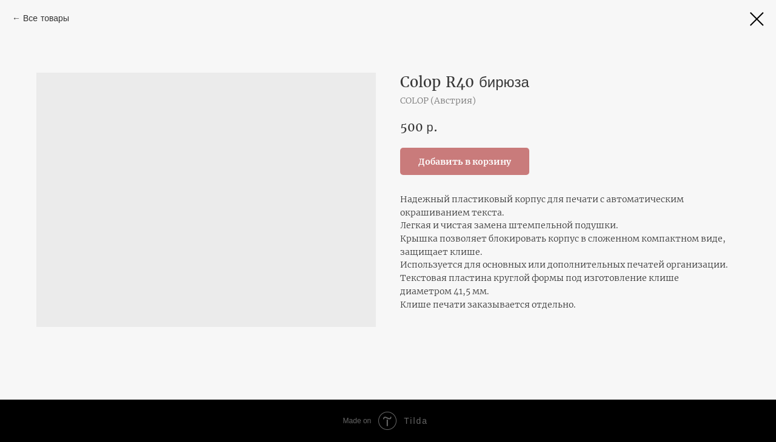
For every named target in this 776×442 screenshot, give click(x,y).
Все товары (46, 18)
